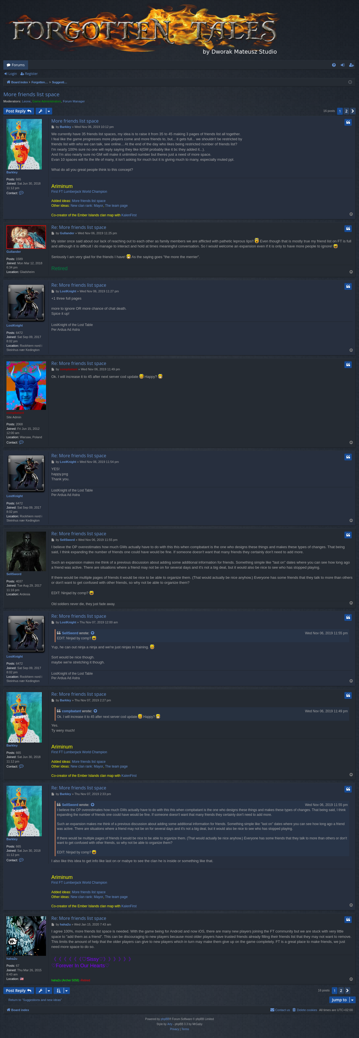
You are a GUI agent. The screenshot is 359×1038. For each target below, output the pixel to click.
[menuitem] (334, 65)
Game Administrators (46, 101)
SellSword (13, 574)
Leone (26, 101)
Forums (18, 64)
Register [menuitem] (352, 66)
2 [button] (346, 111)
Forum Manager (74, 101)
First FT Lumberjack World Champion (79, 192)
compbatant (15, 412)
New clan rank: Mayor (87, 206)
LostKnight (14, 325)
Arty (169, 1024)
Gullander (13, 251)
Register (31, 73)
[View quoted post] (92, 633)
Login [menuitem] (343, 66)
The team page (116, 206)
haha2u (11, 958)
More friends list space (31, 94)
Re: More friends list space (78, 227)
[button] (353, 111)
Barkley (12, 172)
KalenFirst (129, 215)
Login (12, 73)
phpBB (165, 1019)
